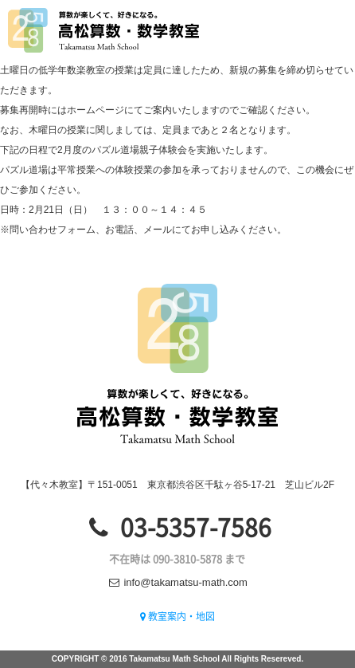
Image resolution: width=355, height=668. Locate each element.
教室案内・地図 (177, 616)
